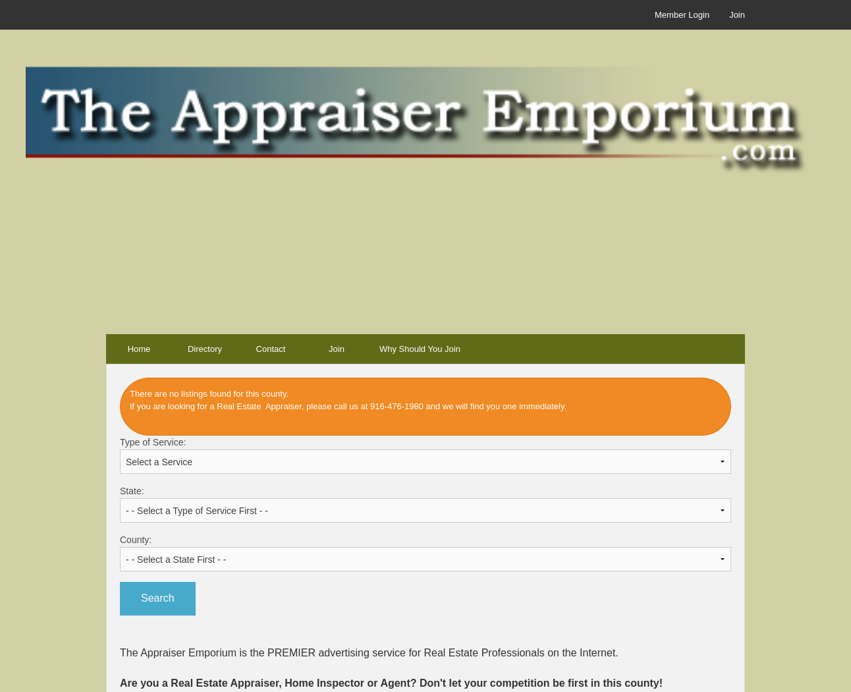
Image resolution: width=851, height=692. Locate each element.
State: (425, 504)
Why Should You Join (419, 349)
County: (425, 552)
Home (139, 349)
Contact (271, 349)
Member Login (682, 15)
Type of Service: (425, 455)
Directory (205, 349)
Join (737, 15)
